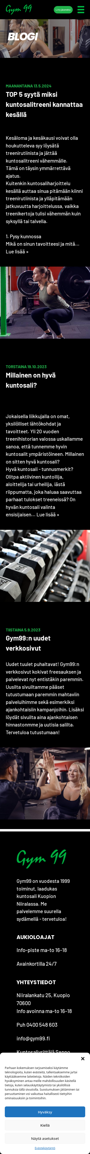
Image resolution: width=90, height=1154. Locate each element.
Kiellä (45, 1125)
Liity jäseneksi (63, 9)
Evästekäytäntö (45, 1148)
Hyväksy (45, 1112)
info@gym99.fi (33, 1038)
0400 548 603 (42, 1024)
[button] (82, 1058)
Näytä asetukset (45, 1138)
